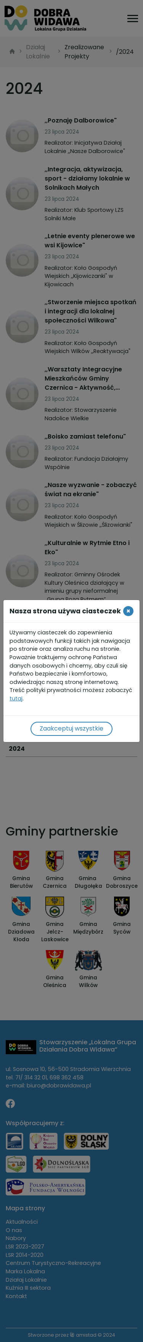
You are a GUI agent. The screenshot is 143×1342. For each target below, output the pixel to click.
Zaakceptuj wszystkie (71, 728)
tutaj (16, 698)
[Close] (128, 611)
